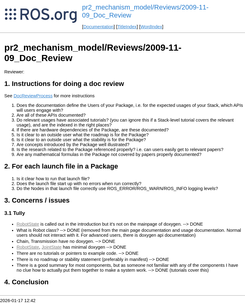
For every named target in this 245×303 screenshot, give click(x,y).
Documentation (98, 26)
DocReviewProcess (33, 95)
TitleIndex (127, 26)
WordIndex (151, 26)
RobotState (28, 224)
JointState (52, 247)
